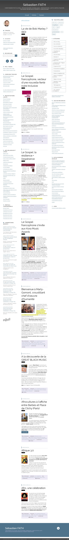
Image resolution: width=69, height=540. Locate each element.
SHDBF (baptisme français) (57, 137)
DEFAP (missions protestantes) (58, 127)
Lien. (22, 59)
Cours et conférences (58, 46)
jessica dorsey (29, 278)
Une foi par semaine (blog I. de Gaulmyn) (9, 176)
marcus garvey (25, 65)
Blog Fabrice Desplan (7, 104)
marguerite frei (6, 255)
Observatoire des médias (8, 155)
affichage (43, 437)
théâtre (40, 342)
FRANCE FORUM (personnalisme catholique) (9, 197)
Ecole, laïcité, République (58, 48)
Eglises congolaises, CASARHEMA (10, 136)
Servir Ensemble (6, 199)
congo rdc (39, 343)
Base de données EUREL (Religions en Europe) (59, 167)
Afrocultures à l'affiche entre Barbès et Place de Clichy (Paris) (34, 405)
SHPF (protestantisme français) (58, 111)
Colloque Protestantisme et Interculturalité (9, 229)
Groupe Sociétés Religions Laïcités (59, 208)
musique (33, 64)
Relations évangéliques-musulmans (57, 76)
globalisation (36, 477)
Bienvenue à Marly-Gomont (35, 319)
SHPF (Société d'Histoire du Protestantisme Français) (57, 198)
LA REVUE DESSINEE (7, 181)
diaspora (35, 438)
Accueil (27, 15)
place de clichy (31, 438)
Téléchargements (57, 85)
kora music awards (35, 277)
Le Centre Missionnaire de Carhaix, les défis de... (9, 274)
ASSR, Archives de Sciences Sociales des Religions (57, 164)
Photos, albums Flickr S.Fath (8, 68)
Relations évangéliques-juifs (59, 73)
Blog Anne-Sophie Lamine (8, 142)
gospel (32, 207)
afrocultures (37, 65)
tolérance (24, 345)
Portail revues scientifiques (57, 172)
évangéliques (55, 25)
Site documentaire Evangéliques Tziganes (9, 171)
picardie (30, 343)
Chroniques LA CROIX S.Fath (9, 188)
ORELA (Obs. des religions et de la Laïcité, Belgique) (10, 190)
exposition (40, 372)
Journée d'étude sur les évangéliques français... (10, 238)
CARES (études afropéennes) (57, 153)
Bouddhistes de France (7, 213)
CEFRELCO (54, 125)
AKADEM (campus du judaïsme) (9, 194)
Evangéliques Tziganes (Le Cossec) (10, 132)
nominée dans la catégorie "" (33, 262)
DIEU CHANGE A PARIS (56, 113)
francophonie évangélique (37, 139)
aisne (41, 344)
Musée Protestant (6, 99)
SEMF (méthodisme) (56, 119)
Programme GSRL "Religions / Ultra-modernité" (58, 63)
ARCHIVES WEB (6, 86)
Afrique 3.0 (27, 450)
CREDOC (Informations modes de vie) (58, 170)
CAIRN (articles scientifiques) (9, 84)
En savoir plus (48, 539)
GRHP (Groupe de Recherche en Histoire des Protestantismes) (58, 123)
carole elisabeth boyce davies (29, 439)
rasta (44, 64)
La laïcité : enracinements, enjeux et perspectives (9, 247)
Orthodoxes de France (7, 216)
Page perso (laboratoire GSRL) (9, 42)
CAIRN (53, 202)
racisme (43, 344)
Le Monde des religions (7, 169)
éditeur (28, 132)
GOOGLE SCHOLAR (7, 79)
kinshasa (43, 343)
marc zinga (24, 344)
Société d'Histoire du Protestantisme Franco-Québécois (59, 195)
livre (62, 32)
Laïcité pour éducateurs (8, 162)
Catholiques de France (7, 211)
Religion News (6, 160)
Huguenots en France (7, 144)
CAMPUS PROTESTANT (56, 135)
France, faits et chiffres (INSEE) (9, 158)
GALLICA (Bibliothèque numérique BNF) (58, 103)
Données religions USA (56, 175)
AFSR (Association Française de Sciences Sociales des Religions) (58, 161)
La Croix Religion (6, 167)
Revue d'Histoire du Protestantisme (10, 130)
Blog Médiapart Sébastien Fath (9, 124)
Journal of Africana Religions (57, 189)
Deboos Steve (6, 227)
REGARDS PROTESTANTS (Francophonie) (8, 120)
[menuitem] (27, 15)
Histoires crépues (6, 200)
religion (58, 27)
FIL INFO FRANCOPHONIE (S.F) (9, 90)
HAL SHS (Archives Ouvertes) (57, 174)
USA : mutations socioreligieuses (56, 90)
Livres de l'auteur (57, 54)
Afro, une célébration (33, 488)
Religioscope (5, 153)
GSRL (53, 27)
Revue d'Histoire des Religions (58, 191)
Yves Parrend (6, 272)
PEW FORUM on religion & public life (58, 178)
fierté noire (29, 140)
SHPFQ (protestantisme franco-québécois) (58, 143)
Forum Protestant (6, 192)
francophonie (44, 207)
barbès (26, 438)
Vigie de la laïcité (6, 180)
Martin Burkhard (7, 308)
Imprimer (31, 66)
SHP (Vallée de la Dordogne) (57, 145)
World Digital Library (56, 150)
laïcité (61, 25)
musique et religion (38, 64)
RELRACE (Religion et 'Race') (57, 140)
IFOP (53, 182)
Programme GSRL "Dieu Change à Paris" (57, 60)
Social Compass (55, 193)
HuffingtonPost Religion (7, 165)
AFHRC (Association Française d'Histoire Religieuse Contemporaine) (58, 116)
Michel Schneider (7, 289)
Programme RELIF (57, 66)
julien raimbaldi (34, 344)
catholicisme (60, 22)
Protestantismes (25, 206)
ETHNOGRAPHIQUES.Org (57, 200)
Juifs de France (6, 208)
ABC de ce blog (57, 41)
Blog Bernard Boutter (7, 105)
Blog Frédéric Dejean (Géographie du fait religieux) (10, 108)
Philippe (5, 237)
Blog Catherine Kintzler (7, 139)
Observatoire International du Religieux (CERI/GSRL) (58, 96)
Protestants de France (7, 218)
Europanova (5, 164)
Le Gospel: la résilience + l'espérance (28, 155)
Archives (34, 15)
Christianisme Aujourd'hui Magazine (8, 184)
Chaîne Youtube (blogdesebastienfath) (7, 114)
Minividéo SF (56, 57)
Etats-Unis (54, 22)
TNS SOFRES (54, 180)
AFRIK (4, 178)
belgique (27, 345)
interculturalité (25, 343)
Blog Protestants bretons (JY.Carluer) (8, 117)
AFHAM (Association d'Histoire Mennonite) (58, 147)
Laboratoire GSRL (55, 108)
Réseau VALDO (55, 151)
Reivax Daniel (6, 299)
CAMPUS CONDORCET (56, 132)
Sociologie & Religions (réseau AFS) (58, 187)
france (34, 342)
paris (40, 437)
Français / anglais (6, 40)
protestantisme (55, 32)
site (28, 385)
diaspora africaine (41, 438)
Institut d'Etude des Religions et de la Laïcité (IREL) (58, 106)
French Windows (6, 110)
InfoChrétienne (6, 137)
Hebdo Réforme (6, 186)
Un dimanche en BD (57, 87)
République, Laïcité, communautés (56, 82)
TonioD (4, 264)
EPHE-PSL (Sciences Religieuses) (58, 110)
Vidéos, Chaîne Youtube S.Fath (9, 70)
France (53, 34)
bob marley (29, 64)
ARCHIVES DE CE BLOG (8, 80)
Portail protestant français (8, 157)
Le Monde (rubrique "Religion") (9, 173)
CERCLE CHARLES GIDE (8, 112)
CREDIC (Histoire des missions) (58, 139)
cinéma (37, 342)
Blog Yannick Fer (6, 100)
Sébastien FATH (34, 5)
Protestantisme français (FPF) (9, 134)
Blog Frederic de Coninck (8, 126)
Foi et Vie (5, 146)
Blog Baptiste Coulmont (8, 102)
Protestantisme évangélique (40, 135)
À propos (41, 15)
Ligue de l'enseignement (8, 141)
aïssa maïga (29, 344)
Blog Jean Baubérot (7, 122)
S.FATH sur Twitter (7, 82)
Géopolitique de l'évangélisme (56, 51)
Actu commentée (38, 272)
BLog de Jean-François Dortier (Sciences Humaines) (58, 184)
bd (28, 65)
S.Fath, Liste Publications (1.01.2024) (8, 48)
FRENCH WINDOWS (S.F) (8, 91)
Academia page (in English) (8, 44)
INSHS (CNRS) (55, 133)
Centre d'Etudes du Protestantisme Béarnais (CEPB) (59, 129)
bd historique (31, 65)
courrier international (29, 477)
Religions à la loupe (32, 206)
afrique (32, 437)
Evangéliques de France (8, 210)
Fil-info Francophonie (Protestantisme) (7, 128)
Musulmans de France (7, 215)
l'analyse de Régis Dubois (27, 316)
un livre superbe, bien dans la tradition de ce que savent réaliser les (33, 509)
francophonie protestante (27, 139)
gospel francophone (37, 207)
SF (3, 246)
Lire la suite (9, 34)
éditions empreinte (35, 140)
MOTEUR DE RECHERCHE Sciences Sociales (8, 77)
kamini (38, 344)
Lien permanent (25, 135)
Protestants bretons (56, 121)
